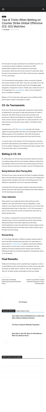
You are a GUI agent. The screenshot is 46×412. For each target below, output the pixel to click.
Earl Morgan (6, 29)
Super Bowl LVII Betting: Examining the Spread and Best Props (11, 281)
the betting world (15, 244)
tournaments (22, 129)
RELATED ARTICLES (8, 311)
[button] (3, 9)
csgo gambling (19, 90)
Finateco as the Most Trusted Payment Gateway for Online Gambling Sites (35, 281)
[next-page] (6, 342)
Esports (4, 13)
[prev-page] (3, 342)
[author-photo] (23, 299)
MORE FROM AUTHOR (22, 311)
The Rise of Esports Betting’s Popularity (25, 325)
